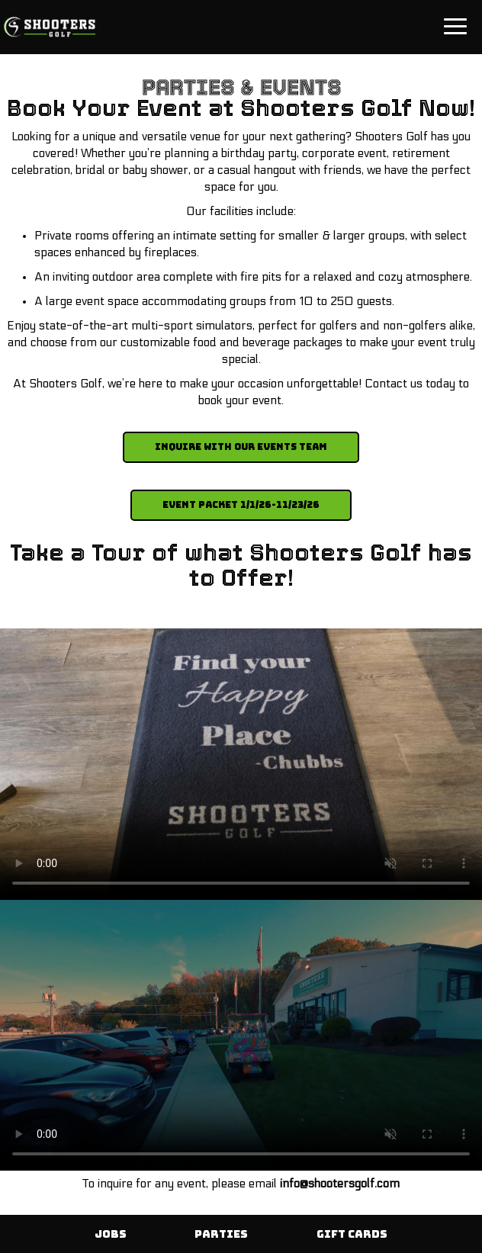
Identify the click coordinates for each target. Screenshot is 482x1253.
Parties (221, 1234)
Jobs (111, 1234)
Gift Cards (352, 1234)
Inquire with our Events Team (241, 447)
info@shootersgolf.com (340, 1183)
